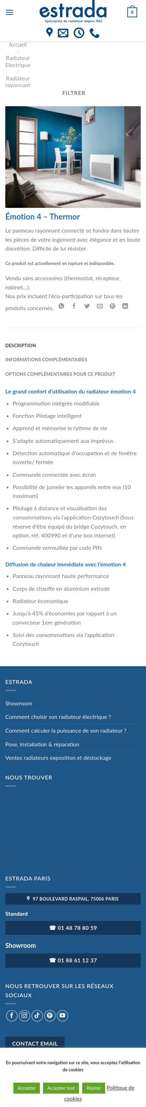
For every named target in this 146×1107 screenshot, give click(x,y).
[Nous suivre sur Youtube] (62, 1016)
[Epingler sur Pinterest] (112, 306)
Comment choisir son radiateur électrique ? (58, 716)
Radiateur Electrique (17, 61)
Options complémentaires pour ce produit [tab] (60, 374)
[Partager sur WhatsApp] (61, 306)
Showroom (18, 703)
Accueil (18, 44)
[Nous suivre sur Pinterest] (50, 1016)
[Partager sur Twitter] (87, 306)
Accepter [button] (27, 1088)
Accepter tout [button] (61, 1088)
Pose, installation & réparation (42, 744)
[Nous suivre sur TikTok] (37, 1016)
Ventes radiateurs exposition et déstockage (58, 757)
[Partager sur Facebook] (74, 306)
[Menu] (9, 12)
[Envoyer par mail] (99, 306)
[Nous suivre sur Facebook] (12, 1016)
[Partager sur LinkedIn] (125, 306)
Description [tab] (20, 345)
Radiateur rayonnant (17, 81)
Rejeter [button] (93, 1088)
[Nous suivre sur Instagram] (24, 1016)
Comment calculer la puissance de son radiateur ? (66, 730)
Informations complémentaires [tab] (46, 359)
